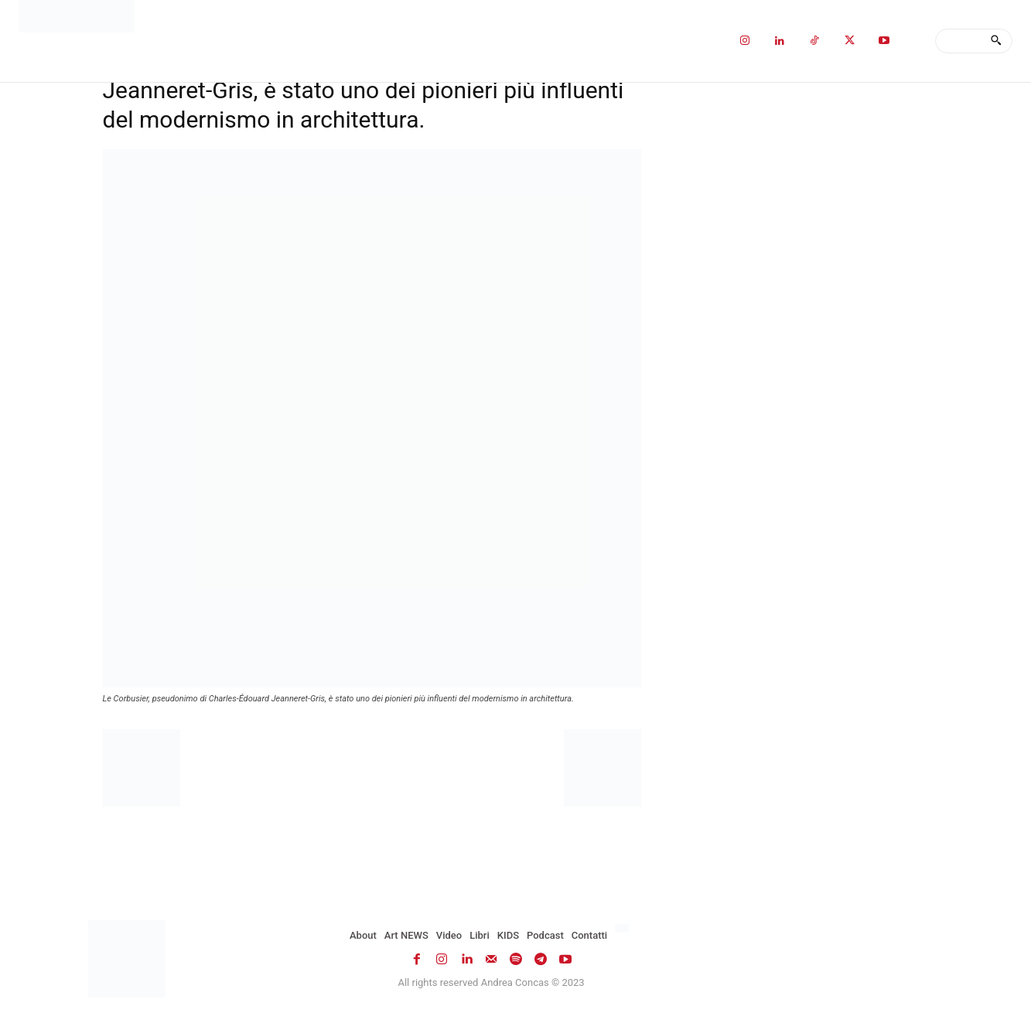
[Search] (995, 41)
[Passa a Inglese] (624, 928)
